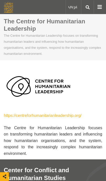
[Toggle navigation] (98, 7)
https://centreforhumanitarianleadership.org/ (43, 115)
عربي (73, 7)
